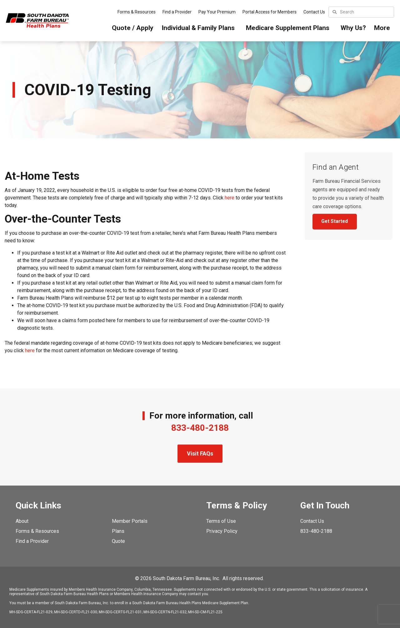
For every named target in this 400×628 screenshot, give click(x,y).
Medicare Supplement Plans (289, 28)
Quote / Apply (132, 28)
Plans (118, 531)
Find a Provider (177, 11)
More (383, 28)
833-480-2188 (200, 428)
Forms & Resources (137, 11)
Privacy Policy (222, 531)
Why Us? (353, 28)
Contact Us (314, 11)
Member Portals (130, 521)
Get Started (335, 222)
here (229, 198)
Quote (118, 541)
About (22, 521)
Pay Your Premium (217, 11)
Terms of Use (221, 521)
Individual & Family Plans (200, 28)
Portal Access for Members (269, 11)
